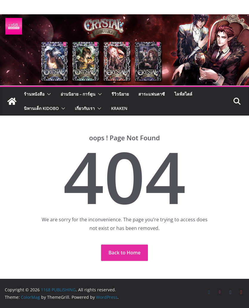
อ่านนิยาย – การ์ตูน (78, 94)
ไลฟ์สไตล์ (183, 94)
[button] (47, 94)
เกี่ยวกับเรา (85, 108)
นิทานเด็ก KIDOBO (41, 108)
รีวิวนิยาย (120, 94)
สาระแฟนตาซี (151, 94)
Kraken (119, 108)
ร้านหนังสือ (34, 94)
